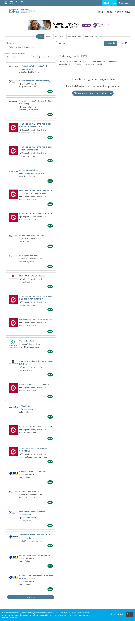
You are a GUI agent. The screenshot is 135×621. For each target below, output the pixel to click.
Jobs (109, 11)
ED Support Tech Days (28, 255)
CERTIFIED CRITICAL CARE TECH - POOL (35, 213)
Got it (129, 614)
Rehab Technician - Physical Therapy (34, 80)
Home (101, 11)
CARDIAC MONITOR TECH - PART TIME (35, 384)
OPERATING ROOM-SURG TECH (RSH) (34, 535)
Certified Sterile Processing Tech (33, 66)
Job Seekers (110, 2)
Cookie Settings (117, 614)
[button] (123, 43)
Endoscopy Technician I (29, 170)
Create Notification (46, 57)
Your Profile (122, 11)
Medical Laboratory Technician (32, 276)
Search (40, 36)
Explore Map (60, 36)
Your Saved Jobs (91, 36)
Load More (30, 597)
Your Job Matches (75, 36)
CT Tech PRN (24, 406)
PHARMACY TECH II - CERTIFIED (32, 471)
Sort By (9, 57)
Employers (124, 2)
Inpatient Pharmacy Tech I (30, 491)
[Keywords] (30, 43)
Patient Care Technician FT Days (32, 235)
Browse (49, 36)
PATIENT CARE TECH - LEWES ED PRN (34, 555)
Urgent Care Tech (26, 341)
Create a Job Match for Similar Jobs (93, 93)
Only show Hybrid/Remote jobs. (21, 47)
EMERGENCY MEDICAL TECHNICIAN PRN (35, 319)
